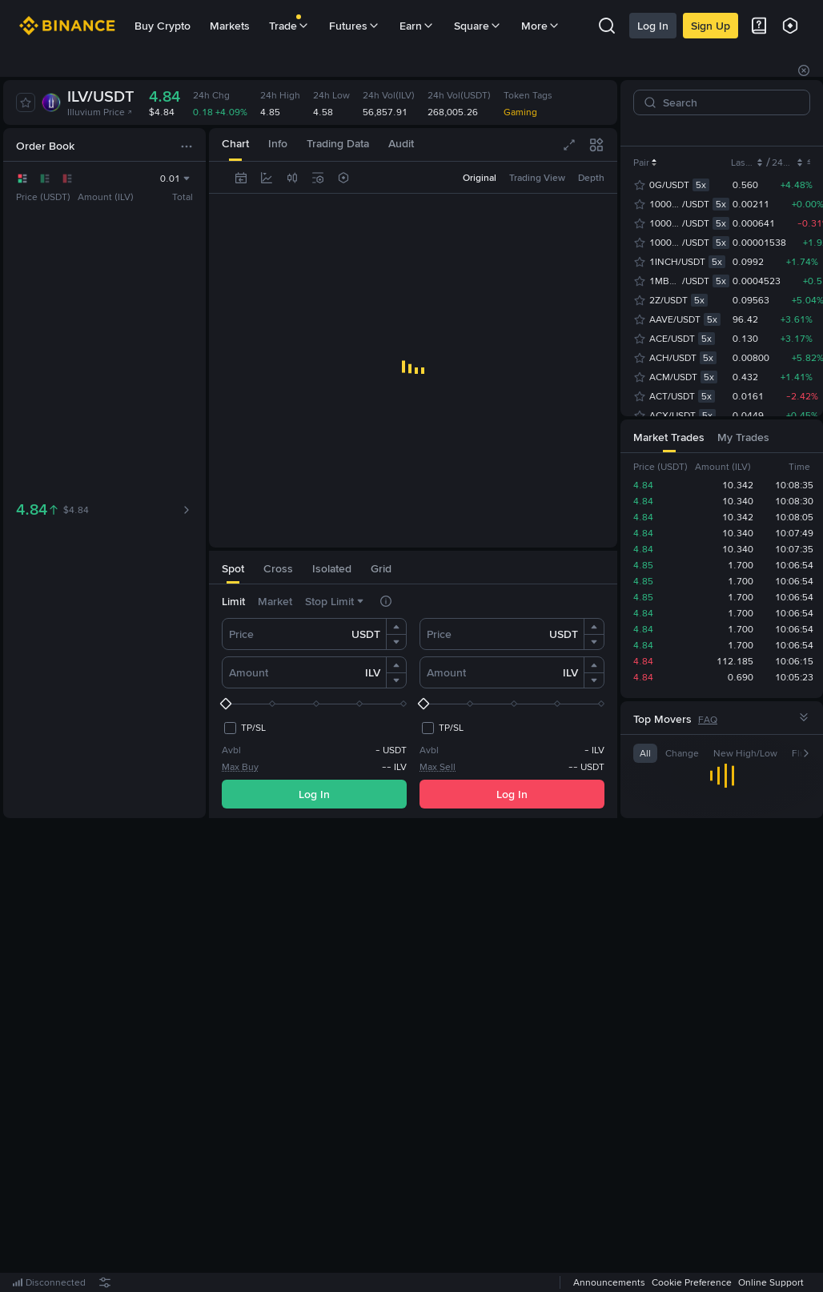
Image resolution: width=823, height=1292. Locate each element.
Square (478, 25)
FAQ (707, 719)
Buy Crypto (162, 25)
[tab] (233, 567)
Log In (652, 25)
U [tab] (748, 130)
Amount (248, 672)
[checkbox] (244, 727)
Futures (354, 25)
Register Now (416, 1056)
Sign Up (710, 25)
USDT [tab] (716, 130)
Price (241, 634)
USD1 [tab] (779, 130)
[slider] (314, 704)
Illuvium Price (100, 112)
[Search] (728, 102)
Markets (230, 25)
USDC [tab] (674, 130)
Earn (417, 25)
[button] (396, 627)
